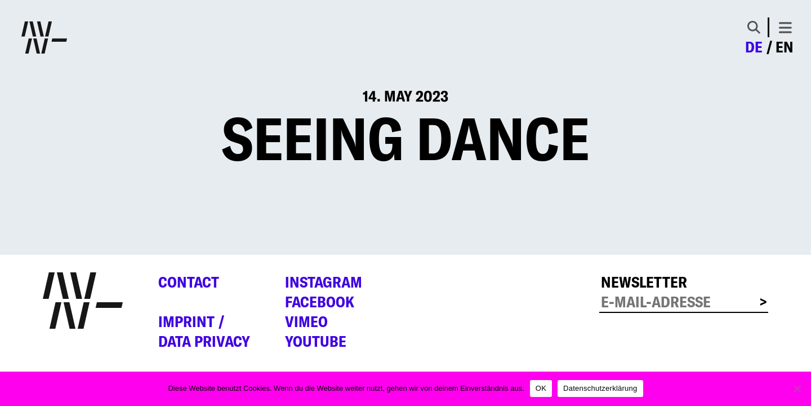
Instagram (323, 282)
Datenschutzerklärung (600, 388)
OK (541, 388)
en (785, 46)
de (754, 46)
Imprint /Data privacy (204, 331)
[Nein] (797, 388)
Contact (188, 282)
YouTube (315, 341)
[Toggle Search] (753, 27)
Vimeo (306, 321)
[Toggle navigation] (785, 27)
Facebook (319, 301)
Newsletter (644, 282)
